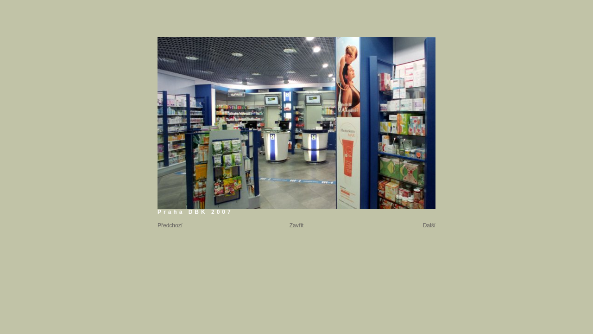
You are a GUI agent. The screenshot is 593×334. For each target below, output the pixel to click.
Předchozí (170, 225)
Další (429, 225)
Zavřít (297, 225)
